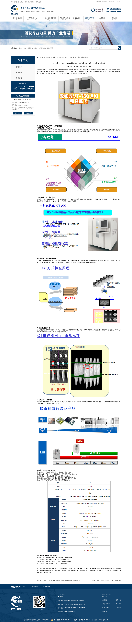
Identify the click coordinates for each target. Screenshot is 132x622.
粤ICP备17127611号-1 (85, 620)
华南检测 (35, 586)
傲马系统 (105, 620)
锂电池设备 (46, 586)
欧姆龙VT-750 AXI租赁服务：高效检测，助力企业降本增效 (70, 57)
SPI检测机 (41, 48)
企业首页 (104, 600)
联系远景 (114, 19)
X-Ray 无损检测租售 (49, 19)
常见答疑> (47, 57)
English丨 (99, 1)
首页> (42, 57)
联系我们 (118, 1)
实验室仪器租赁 (65, 19)
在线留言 (28, 113)
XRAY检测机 (27, 48)
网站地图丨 (105, 1)
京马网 (100, 620)
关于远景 (102, 19)
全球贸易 (104, 611)
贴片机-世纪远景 (48, 48)
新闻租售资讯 (90, 19)
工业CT (21, 48)
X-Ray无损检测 (106, 604)
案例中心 (118, 600)
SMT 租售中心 (32, 19)
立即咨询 (17, 113)
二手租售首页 (17, 19)
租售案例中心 (77, 19)
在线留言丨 (112, 1)
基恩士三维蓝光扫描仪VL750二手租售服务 (109, 580)
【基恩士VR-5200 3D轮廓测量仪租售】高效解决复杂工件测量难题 (61, 580)
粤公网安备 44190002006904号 (63, 620)
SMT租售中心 (105, 607)
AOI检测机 (34, 48)
